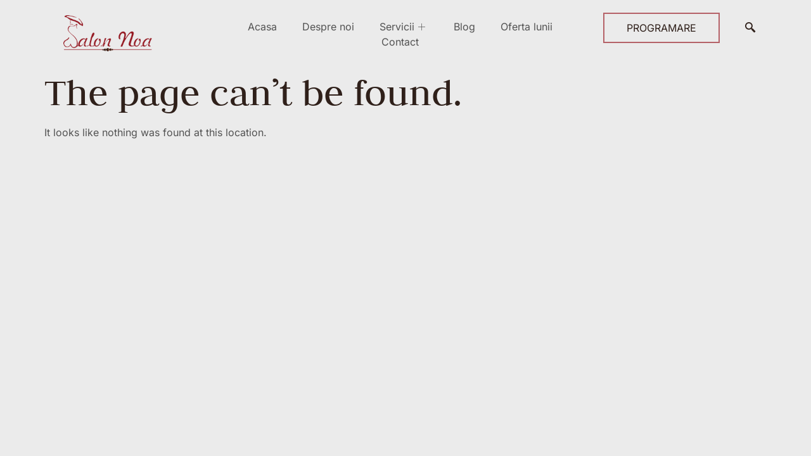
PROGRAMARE (661, 28)
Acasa (262, 26)
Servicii (404, 26)
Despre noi (328, 26)
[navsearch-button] (750, 27)
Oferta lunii (526, 26)
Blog (464, 26)
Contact (400, 41)
